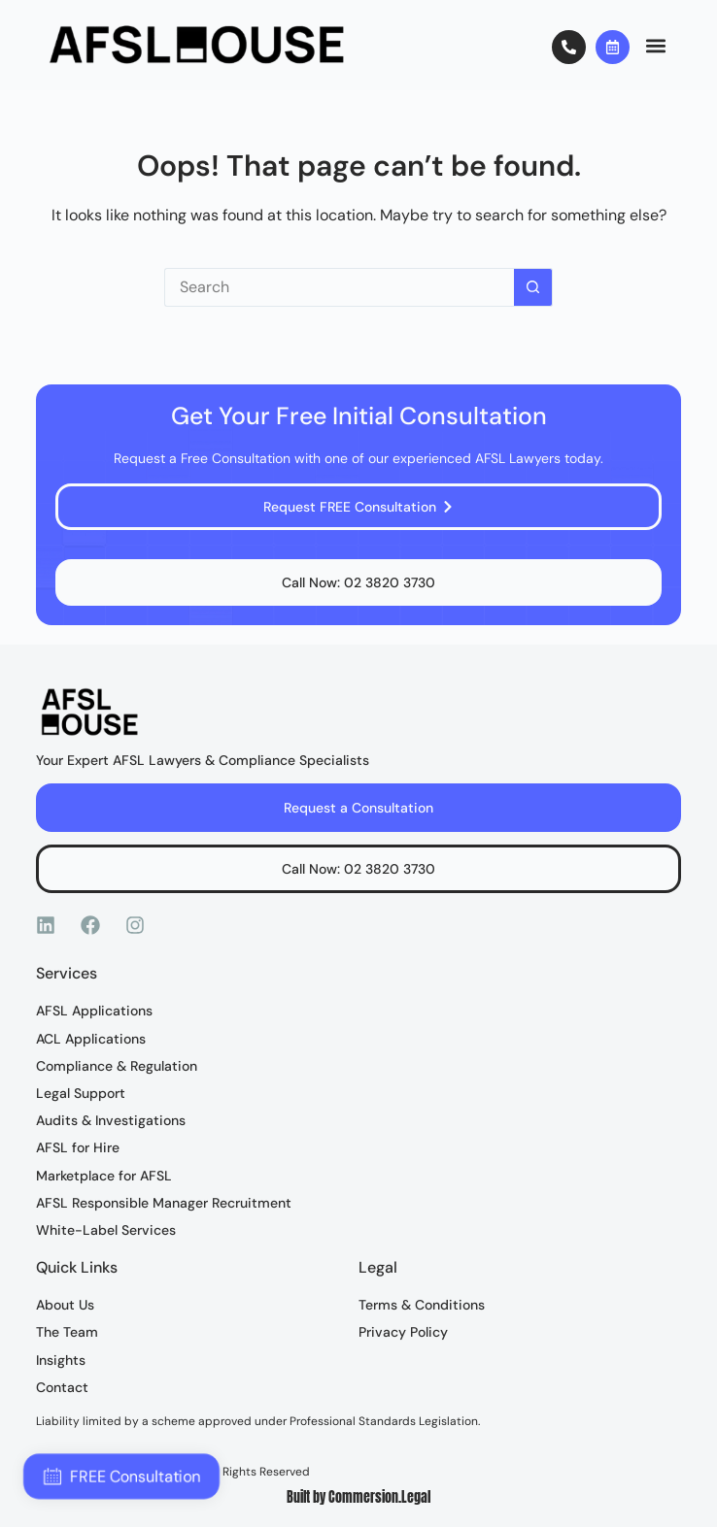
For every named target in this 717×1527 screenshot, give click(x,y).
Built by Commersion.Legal (358, 1497)
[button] (655, 45)
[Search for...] (339, 287)
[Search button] (533, 287)
